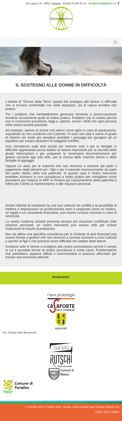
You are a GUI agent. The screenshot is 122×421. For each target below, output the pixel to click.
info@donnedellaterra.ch (102, 3)
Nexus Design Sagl (83, 407)
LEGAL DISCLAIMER (107, 412)
